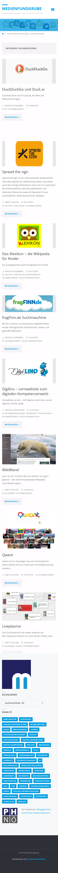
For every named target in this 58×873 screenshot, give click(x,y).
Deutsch (9, 206)
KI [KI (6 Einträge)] (40, 760)
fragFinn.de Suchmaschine (24, 317)
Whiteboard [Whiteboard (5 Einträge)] (41, 796)
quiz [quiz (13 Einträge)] (5, 786)
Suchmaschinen (16, 109)
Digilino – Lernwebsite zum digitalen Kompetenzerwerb (25, 391)
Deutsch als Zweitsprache (27, 274)
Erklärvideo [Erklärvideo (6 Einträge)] (44, 745)
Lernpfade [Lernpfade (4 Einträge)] (38, 770)
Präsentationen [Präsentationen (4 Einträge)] (42, 781)
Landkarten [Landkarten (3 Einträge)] (8, 770)
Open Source (45, 413)
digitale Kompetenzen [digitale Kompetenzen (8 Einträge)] (13, 745)
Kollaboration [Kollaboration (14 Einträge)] (10, 765)
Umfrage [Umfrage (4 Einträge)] (23, 786)
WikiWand (10, 469)
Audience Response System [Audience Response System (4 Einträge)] (14, 724)
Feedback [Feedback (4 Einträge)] (7, 750)
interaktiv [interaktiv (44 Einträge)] (8, 760)
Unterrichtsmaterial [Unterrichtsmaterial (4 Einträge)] (40, 786)
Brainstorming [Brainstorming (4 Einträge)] (20, 729)
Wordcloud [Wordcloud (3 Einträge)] (8, 801)
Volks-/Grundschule (29, 278)
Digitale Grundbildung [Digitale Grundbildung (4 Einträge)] (32, 740)
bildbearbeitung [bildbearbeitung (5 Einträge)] (37, 724)
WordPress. (41, 859)
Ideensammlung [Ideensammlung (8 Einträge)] (26, 755)
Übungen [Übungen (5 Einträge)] (22, 801)
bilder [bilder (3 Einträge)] (6, 729)
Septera (30, 859)
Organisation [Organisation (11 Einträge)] (9, 781)
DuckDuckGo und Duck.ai (23, 89)
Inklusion (19, 206)
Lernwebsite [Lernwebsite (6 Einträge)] (8, 776)
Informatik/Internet (15, 413)
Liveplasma (11, 626)
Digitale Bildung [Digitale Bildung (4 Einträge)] (10, 740)
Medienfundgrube (22, 8)
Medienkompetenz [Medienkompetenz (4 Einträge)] (40, 776)
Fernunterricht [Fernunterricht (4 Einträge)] (22, 750)
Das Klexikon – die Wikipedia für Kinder (26, 256)
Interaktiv (32, 413)
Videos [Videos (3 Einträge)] (6, 791)
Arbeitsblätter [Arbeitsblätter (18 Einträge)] (9, 719)
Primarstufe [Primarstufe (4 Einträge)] (25, 781)
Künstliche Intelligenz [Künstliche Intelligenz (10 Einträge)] (31, 765)
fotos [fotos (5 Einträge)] (36, 750)
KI (5, 109)
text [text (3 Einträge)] (13, 786)
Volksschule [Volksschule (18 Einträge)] (26, 796)
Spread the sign (15, 171)
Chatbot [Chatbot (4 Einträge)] (34, 729)
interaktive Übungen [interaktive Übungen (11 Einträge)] (26, 760)
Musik (19, 646)
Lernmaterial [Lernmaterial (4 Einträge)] (24, 770)
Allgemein (10, 493)
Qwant (7, 554)
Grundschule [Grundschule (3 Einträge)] (9, 755)
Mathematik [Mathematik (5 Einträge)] (23, 776)
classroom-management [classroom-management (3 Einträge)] (14, 734)
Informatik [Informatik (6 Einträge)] (42, 755)
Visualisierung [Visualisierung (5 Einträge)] (10, 796)
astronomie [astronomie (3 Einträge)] (25, 719)
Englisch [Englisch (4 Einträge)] (31, 745)
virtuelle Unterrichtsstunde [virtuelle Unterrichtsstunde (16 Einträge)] (26, 791)
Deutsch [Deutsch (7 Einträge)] (33, 734)
